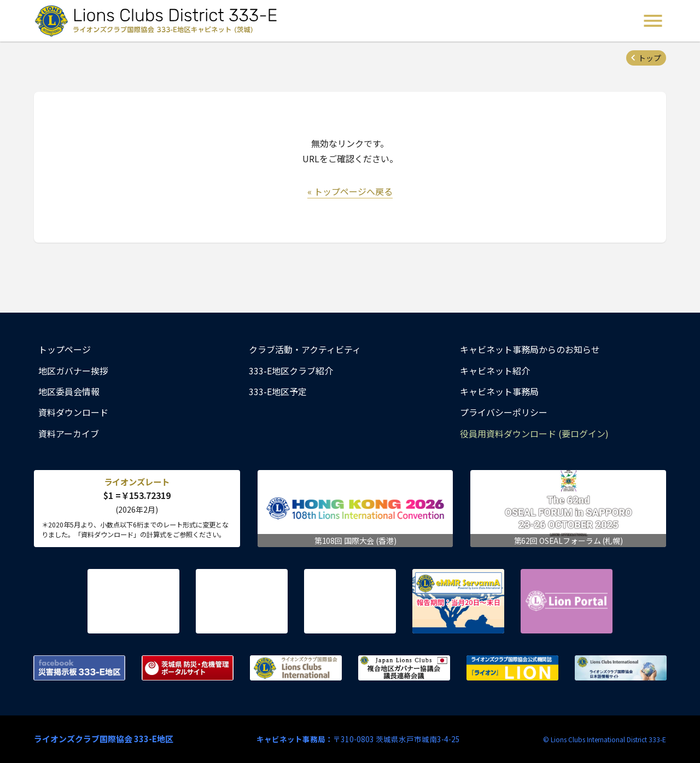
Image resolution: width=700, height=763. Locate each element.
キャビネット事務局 (499, 391)
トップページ (64, 349)
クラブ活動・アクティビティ (305, 349)
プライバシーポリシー (503, 412)
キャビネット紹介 (495, 370)
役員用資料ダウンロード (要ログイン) (534, 433)
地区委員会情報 (69, 391)
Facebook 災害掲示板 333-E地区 (79, 667)
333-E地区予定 (278, 391)
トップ (649, 57)
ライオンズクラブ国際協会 (296, 667)
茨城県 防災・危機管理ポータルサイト (188, 667)
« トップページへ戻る (350, 191)
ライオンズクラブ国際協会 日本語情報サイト (621, 667)
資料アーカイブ (68, 433)
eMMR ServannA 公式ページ (458, 601)
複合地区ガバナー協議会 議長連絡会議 (404, 667)
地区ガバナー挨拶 (73, 370)
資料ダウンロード (73, 412)
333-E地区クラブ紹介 (291, 370)
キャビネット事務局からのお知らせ (530, 349)
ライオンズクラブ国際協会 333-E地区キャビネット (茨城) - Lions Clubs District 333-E (159, 21)
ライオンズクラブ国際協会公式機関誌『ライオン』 (512, 667)
